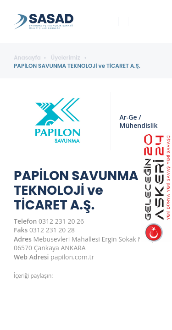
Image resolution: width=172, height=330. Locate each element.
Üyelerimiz (66, 58)
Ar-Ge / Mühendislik (139, 121)
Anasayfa (27, 58)
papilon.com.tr (72, 257)
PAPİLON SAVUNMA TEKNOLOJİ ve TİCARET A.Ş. (77, 66)
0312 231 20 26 (61, 221)
